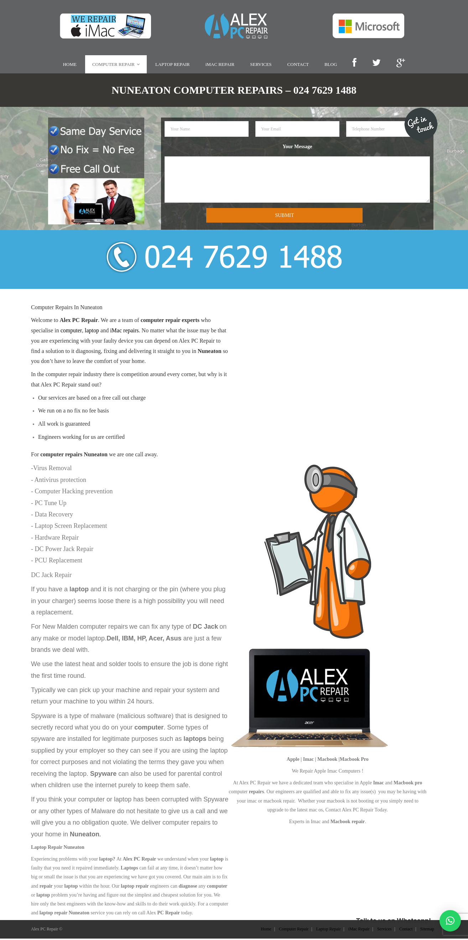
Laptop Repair (328, 930)
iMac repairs (124, 332)
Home (266, 930)
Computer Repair (293, 930)
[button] (450, 920)
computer (71, 332)
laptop (92, 332)
